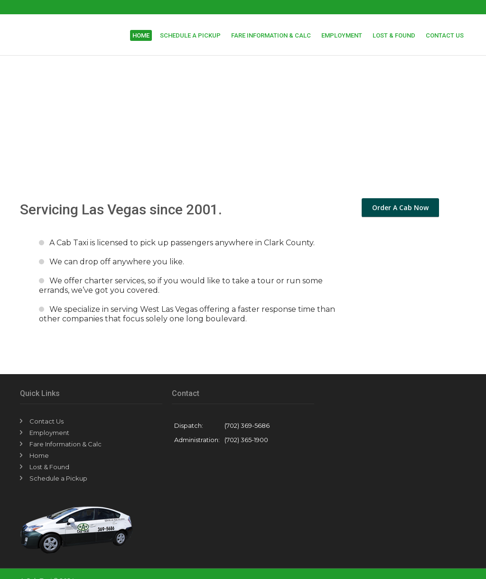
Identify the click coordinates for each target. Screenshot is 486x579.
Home (141, 35)
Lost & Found (394, 35)
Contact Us (445, 35)
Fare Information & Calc (271, 35)
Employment (341, 35)
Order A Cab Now (400, 207)
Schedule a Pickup (190, 35)
